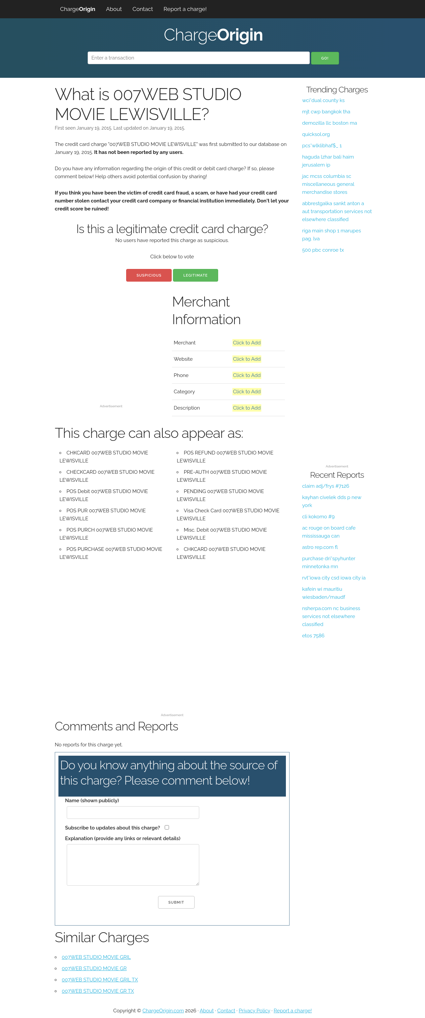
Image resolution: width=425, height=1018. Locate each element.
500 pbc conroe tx (323, 250)
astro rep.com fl (320, 547)
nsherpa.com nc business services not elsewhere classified (331, 616)
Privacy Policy (254, 1011)
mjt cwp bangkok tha (326, 112)
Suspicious (148, 275)
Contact (142, 9)
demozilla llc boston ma (329, 123)
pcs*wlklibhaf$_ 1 (322, 146)
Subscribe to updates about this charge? (112, 828)
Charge (77, 9)
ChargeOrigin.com (163, 1011)
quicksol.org (316, 134)
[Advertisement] (111, 355)
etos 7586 (313, 636)
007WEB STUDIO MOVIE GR (94, 968)
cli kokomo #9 (318, 517)
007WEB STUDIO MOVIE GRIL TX (100, 980)
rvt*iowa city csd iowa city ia (334, 578)
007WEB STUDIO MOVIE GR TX (98, 991)
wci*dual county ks (323, 100)
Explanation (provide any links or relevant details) (122, 838)
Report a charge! (185, 9)
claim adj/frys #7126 (325, 486)
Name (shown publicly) (92, 801)
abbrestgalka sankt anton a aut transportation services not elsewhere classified (337, 211)
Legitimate (195, 275)
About (114, 9)
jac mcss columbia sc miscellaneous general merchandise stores (328, 184)
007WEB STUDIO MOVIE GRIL (96, 957)
